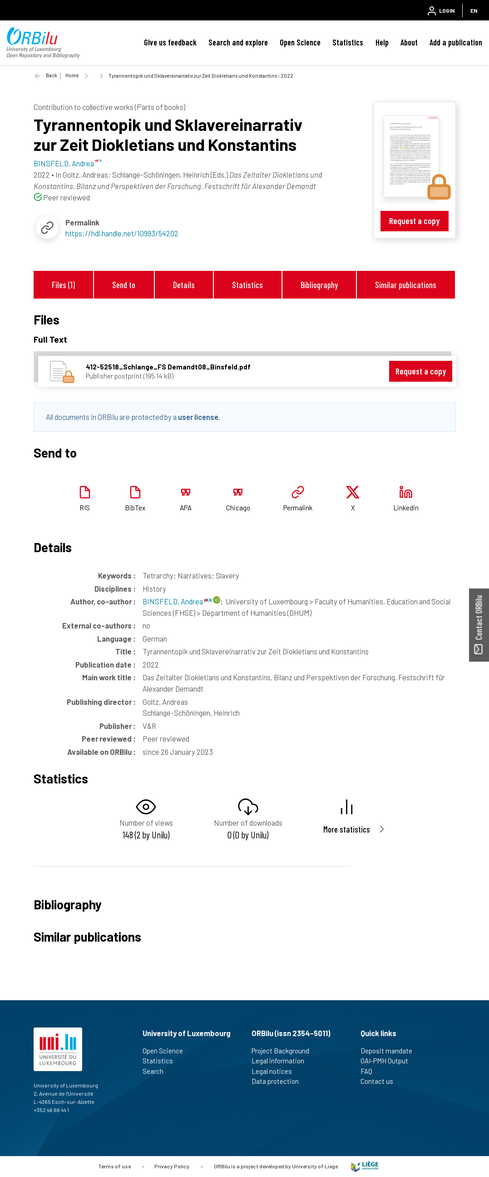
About (409, 42)
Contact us (381, 1081)
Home (72, 75)
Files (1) (63, 284)
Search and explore (238, 42)
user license (198, 416)
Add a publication (456, 42)
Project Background (284, 1051)
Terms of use (114, 1165)
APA (186, 508)
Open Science (300, 42)
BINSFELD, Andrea (177, 601)
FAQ (370, 1071)
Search (157, 1071)
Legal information (282, 1061)
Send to (123, 284)
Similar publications (405, 284)
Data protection (279, 1081)
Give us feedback (170, 42)
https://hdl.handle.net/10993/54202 (121, 233)
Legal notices (276, 1071)
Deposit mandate (390, 1051)
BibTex (135, 508)
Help (382, 42)
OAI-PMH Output (388, 1061)
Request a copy (414, 220)
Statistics (347, 42)
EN (473, 10)
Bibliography (319, 284)
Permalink (297, 508)
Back (51, 75)
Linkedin (406, 508)
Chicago (238, 508)
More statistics (346, 829)
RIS (84, 508)
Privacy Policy (171, 1165)
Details (184, 284)
